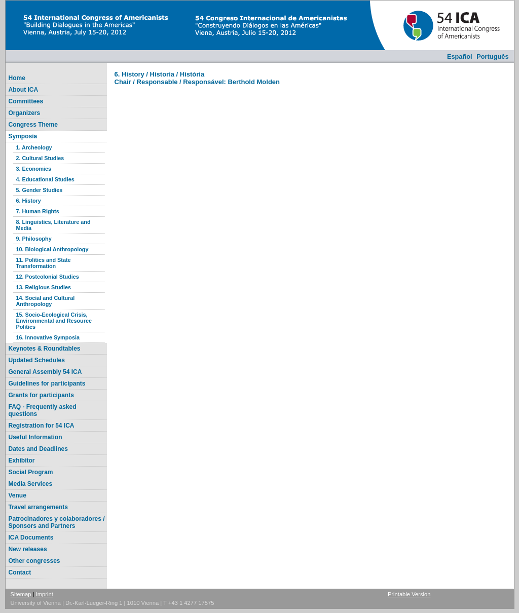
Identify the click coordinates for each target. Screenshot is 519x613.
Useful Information (35, 437)
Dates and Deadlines (38, 448)
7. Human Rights (37, 211)
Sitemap (21, 594)
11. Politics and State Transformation (43, 263)
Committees (26, 101)
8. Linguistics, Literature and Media (53, 225)
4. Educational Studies (45, 179)
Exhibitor (22, 460)
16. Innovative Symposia (48, 337)
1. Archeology (34, 147)
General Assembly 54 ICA (45, 371)
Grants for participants (41, 395)
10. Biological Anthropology (52, 249)
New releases (28, 549)
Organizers (25, 113)
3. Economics (34, 169)
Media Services (31, 483)
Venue (17, 495)
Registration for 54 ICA (42, 425)
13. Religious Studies (43, 287)
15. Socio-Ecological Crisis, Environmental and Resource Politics (54, 321)
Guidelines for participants (47, 383)
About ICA (24, 89)
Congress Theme (33, 124)
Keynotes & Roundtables (45, 348)
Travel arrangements (38, 507)
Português (492, 56)
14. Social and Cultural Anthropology (45, 301)
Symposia (23, 136)
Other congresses (34, 560)
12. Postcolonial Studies (47, 277)
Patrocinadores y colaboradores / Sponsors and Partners (57, 522)
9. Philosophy (34, 239)
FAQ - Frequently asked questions (43, 410)
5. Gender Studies (39, 190)
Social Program (31, 472)
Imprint (44, 594)
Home (17, 78)
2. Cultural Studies (40, 158)
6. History (28, 201)
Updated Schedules (37, 360)
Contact (20, 572)
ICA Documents (31, 537)
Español (459, 56)
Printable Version (409, 594)
